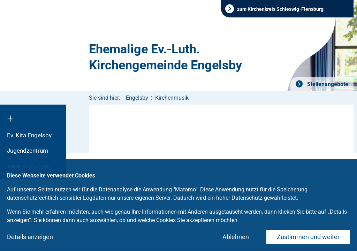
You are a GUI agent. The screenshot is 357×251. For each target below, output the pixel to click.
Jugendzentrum (27, 150)
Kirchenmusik (172, 97)
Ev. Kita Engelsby (29, 135)
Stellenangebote (327, 84)
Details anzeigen (30, 237)
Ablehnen (235, 237)
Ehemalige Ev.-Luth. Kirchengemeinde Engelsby (165, 57)
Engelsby (137, 97)
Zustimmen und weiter (308, 237)
